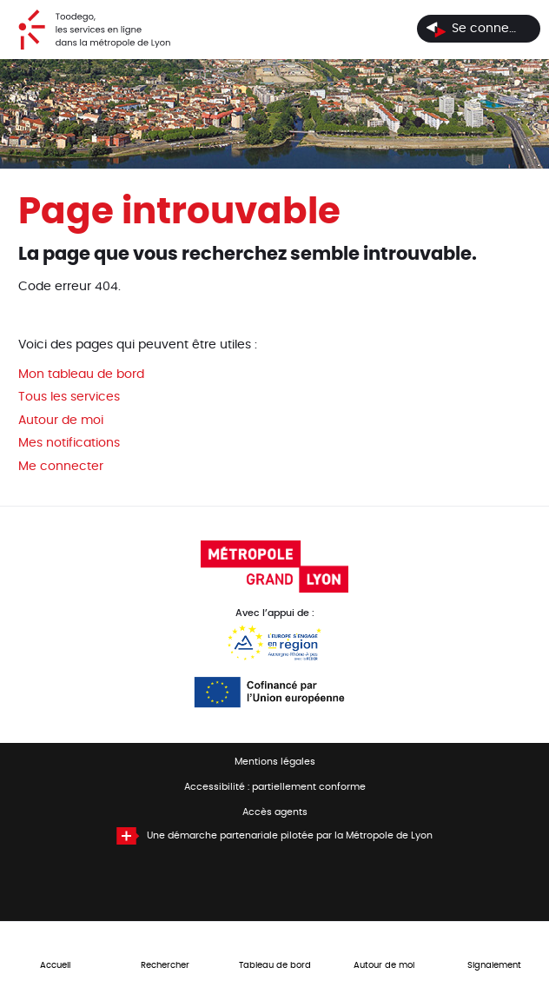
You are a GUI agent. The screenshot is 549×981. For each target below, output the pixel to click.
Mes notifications (69, 443)
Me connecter (60, 467)
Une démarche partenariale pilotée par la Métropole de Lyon (290, 836)
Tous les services (69, 397)
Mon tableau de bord (81, 374)
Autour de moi (60, 420)
